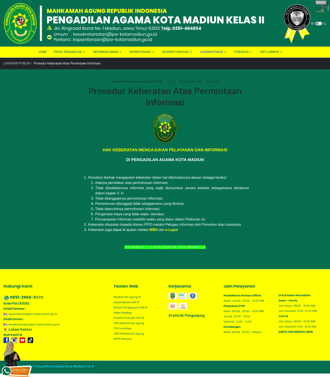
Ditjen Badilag (122, 313)
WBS (154, 230)
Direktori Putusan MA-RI (128, 318)
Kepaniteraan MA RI (126, 302)
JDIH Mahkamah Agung (128, 323)
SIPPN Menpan (122, 339)
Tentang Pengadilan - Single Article (137, 81)
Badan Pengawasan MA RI (130, 307)
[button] (70, 52)
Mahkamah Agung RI (127, 297)
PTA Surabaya (122, 328)
